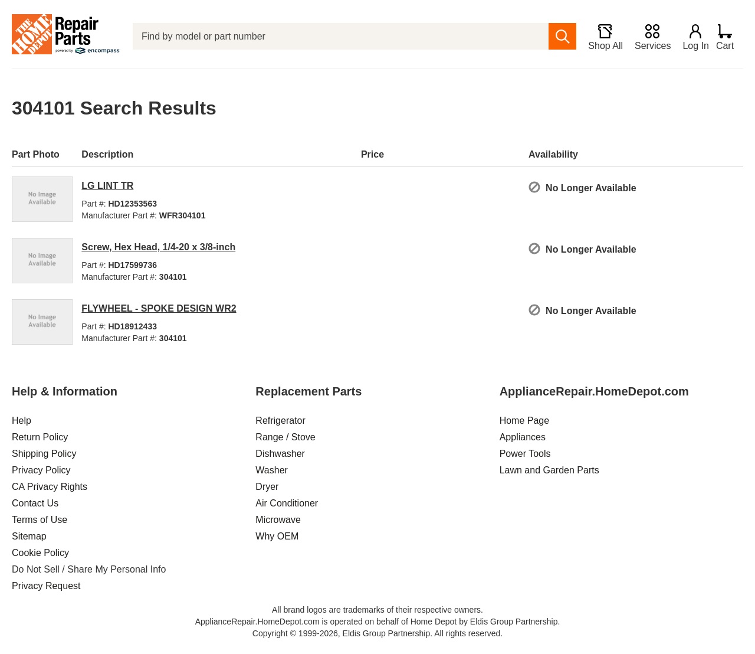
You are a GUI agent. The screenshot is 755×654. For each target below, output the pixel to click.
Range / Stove (285, 437)
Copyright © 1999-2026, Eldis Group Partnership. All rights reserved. (377, 633)
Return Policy (40, 437)
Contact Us (35, 503)
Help (21, 421)
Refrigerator (280, 421)
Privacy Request (46, 586)
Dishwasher (280, 454)
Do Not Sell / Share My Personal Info (89, 569)
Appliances (523, 437)
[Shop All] (600, 36)
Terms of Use (39, 520)
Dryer (266, 487)
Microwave (277, 520)
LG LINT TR (107, 186)
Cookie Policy (40, 553)
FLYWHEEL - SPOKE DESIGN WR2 (158, 308)
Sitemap (29, 536)
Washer (271, 470)
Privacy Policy (41, 470)
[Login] (691, 36)
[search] (557, 36)
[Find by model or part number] (338, 36)
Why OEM (276, 536)
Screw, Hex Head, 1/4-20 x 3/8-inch (158, 247)
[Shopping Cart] (729, 36)
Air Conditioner (286, 503)
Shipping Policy (44, 454)
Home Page (525, 421)
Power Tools (525, 454)
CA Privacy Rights (49, 487)
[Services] (647, 36)
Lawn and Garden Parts (549, 470)
